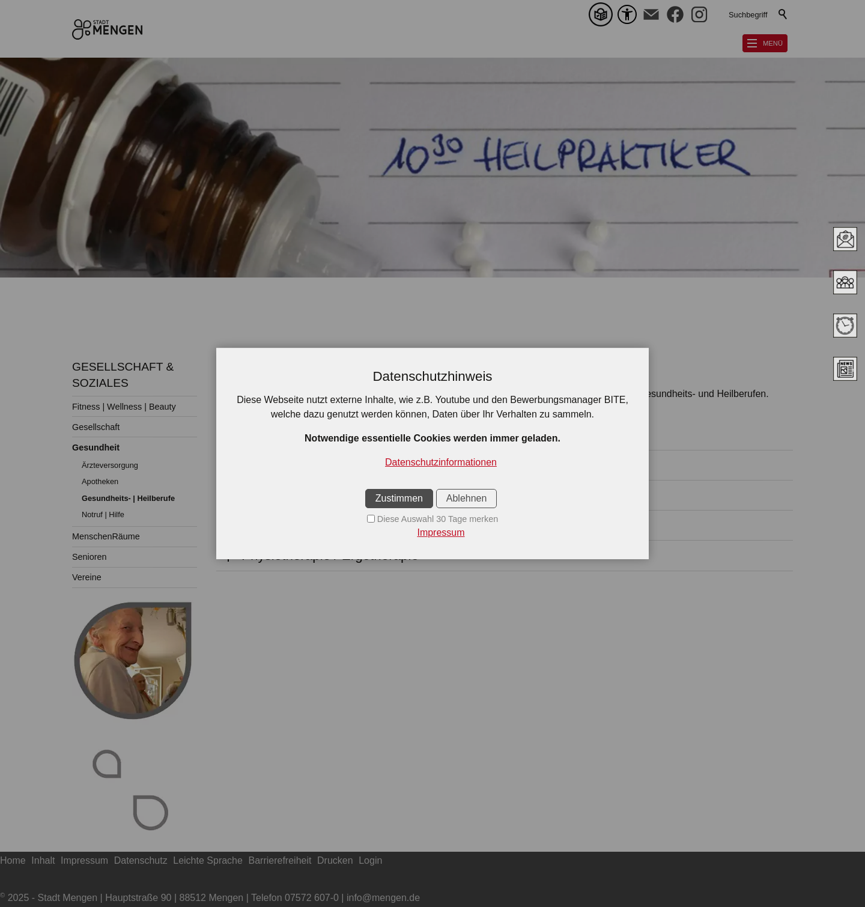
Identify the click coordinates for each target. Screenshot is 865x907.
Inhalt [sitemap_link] (43, 860)
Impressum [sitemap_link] (84, 860)
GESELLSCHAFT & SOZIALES (123, 374)
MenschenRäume (106, 536)
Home (13, 860)
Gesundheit (96, 447)
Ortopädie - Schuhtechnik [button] (317, 465)
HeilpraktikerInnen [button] (295, 495)
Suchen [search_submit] (783, 14)
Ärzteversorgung (110, 465)
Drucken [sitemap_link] (335, 860)
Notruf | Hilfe (103, 514)
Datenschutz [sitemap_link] (141, 860)
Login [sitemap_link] (370, 860)
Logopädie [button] (273, 525)
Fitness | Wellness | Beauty (124, 406)
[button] (651, 14)
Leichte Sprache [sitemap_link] (208, 860)
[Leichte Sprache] (603, 14)
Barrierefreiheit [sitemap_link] (280, 860)
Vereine (87, 577)
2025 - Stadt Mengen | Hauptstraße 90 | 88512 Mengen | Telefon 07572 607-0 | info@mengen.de (210, 898)
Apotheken (100, 481)
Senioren (89, 557)
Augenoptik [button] (275, 435)
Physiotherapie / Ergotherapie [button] (330, 555)
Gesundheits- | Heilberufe (128, 498)
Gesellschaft (96, 427)
